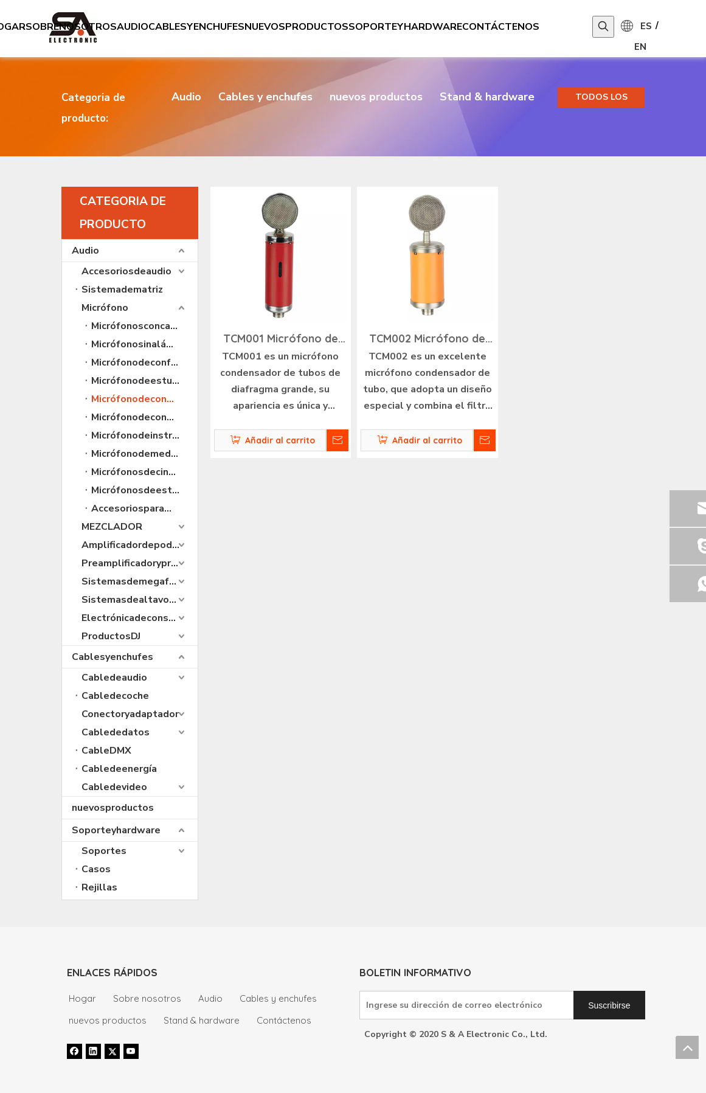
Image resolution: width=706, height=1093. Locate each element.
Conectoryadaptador (130, 714)
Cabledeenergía (119, 769)
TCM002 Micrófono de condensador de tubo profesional (427, 340)
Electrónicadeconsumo (135, 618)
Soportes (103, 851)
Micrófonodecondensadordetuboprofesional (144, 399)
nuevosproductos (113, 807)
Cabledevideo (114, 787)
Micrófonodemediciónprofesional (144, 453)
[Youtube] (131, 1051)
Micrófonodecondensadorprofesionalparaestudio (144, 417)
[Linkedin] (93, 1051)
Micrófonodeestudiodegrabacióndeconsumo (144, 380)
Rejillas (99, 887)
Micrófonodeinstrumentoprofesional (144, 435)
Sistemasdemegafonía (135, 581)
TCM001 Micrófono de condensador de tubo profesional (280, 340)
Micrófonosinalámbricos (144, 344)
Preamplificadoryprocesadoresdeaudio (139, 563)
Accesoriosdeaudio (126, 271)
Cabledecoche (115, 696)
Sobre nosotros (147, 998)
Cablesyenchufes (112, 657)
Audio (186, 96)
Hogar (82, 998)
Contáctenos (284, 1020)
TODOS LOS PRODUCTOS (601, 99)
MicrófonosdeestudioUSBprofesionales (144, 490)
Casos (96, 869)
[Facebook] (74, 1051)
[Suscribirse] (609, 1005)
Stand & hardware (487, 96)
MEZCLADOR (111, 526)
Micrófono (104, 307)
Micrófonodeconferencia (144, 362)
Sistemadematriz (122, 289)
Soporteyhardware (116, 830)
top (687, 1047)
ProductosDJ (110, 636)
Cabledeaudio (114, 677)
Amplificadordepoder (131, 545)
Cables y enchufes (265, 96)
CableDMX (106, 750)
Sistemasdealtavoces (133, 599)
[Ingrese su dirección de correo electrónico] (464, 1005)
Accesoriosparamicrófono (144, 508)
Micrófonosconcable (138, 326)
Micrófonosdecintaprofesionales (144, 472)
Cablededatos (115, 732)
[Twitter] (112, 1051)
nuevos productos (376, 96)
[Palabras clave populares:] (603, 27)
